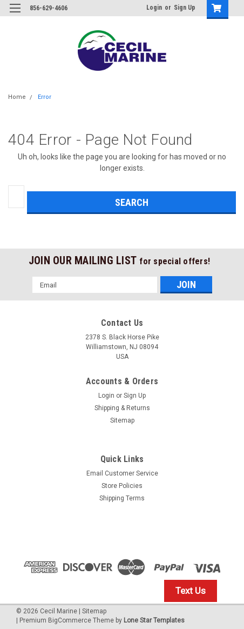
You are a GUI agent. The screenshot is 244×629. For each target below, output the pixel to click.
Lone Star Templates (154, 620)
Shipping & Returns (122, 408)
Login (154, 7)
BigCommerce (69, 620)
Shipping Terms (122, 498)
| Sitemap (92, 611)
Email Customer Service (122, 473)
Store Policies (122, 486)
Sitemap (122, 420)
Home (17, 97)
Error (44, 97)
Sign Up (184, 7)
